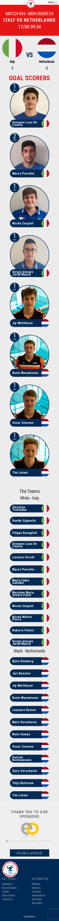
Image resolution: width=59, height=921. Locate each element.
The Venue (37, 899)
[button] (7, 841)
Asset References (29, 916)
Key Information (9, 888)
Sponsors (36, 888)
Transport (36, 891)
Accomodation (38, 895)
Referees (36, 884)
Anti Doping (37, 903)
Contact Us (7, 899)
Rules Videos (8, 895)
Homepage (7, 884)
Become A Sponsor (29, 852)
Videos (5, 891)
